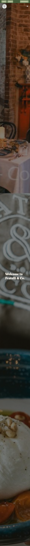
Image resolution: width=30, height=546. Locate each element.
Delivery (4, 1)
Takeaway (10, 1)
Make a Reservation (24, 1)
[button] (27, 6)
